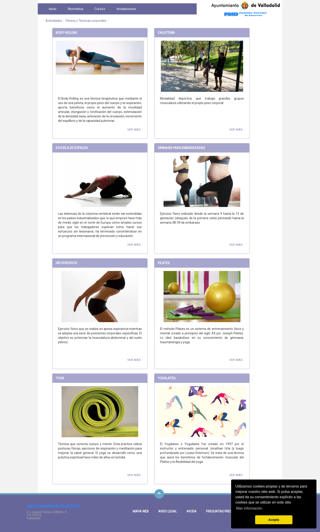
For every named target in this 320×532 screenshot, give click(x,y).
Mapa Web (141, 511)
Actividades (54, 20)
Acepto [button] (273, 520)
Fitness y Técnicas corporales (86, 20)
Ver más (134, 129)
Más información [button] (249, 508)
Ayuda (191, 511)
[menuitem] (52, 9)
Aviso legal (167, 511)
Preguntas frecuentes (224, 511)
